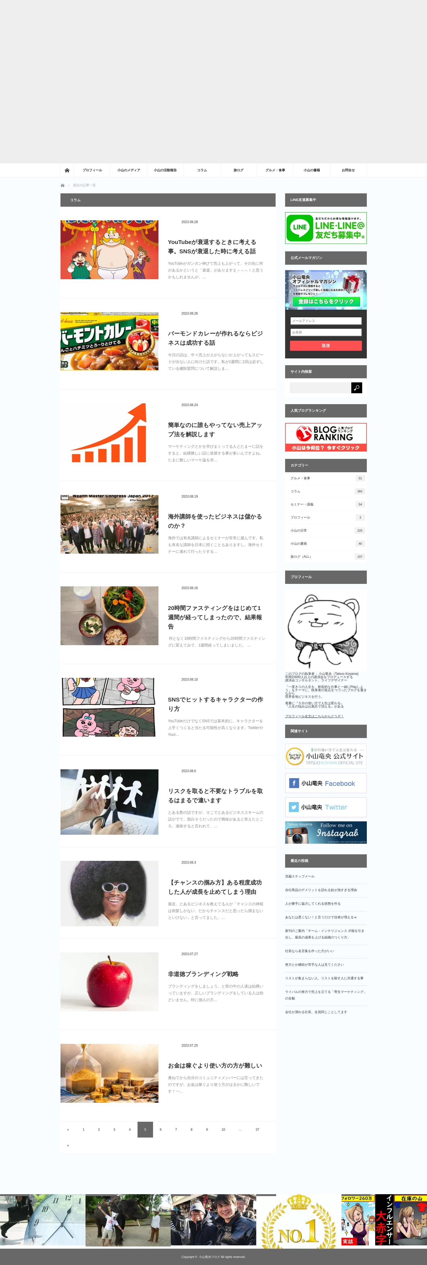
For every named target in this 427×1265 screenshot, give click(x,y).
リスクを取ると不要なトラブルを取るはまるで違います (215, 795)
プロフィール (92, 170)
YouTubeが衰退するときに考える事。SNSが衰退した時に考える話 (212, 246)
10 (223, 1130)
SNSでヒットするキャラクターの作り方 (215, 704)
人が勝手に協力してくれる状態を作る (313, 904)
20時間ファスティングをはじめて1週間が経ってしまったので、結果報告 (215, 617)
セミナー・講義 (328, 504)
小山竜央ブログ (209, 1256)
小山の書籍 (312, 170)
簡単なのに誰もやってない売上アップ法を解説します (215, 429)
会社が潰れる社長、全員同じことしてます (316, 1012)
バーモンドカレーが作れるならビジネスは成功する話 (215, 338)
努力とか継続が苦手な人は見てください (314, 965)
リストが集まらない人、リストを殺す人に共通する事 (324, 978)
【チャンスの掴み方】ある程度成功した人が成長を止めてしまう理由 (215, 887)
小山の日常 (328, 530)
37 (257, 1130)
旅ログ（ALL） (328, 556)
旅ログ (238, 170)
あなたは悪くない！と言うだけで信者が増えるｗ (321, 917)
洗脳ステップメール (300, 876)
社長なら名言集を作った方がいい (309, 951)
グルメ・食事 (275, 170)
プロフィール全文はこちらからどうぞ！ (314, 716)
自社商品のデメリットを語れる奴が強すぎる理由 (321, 890)
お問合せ (348, 170)
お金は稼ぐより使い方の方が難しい (215, 1065)
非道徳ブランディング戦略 (203, 974)
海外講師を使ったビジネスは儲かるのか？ (215, 521)
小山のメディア (128, 170)
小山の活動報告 (165, 170)
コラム (202, 170)
